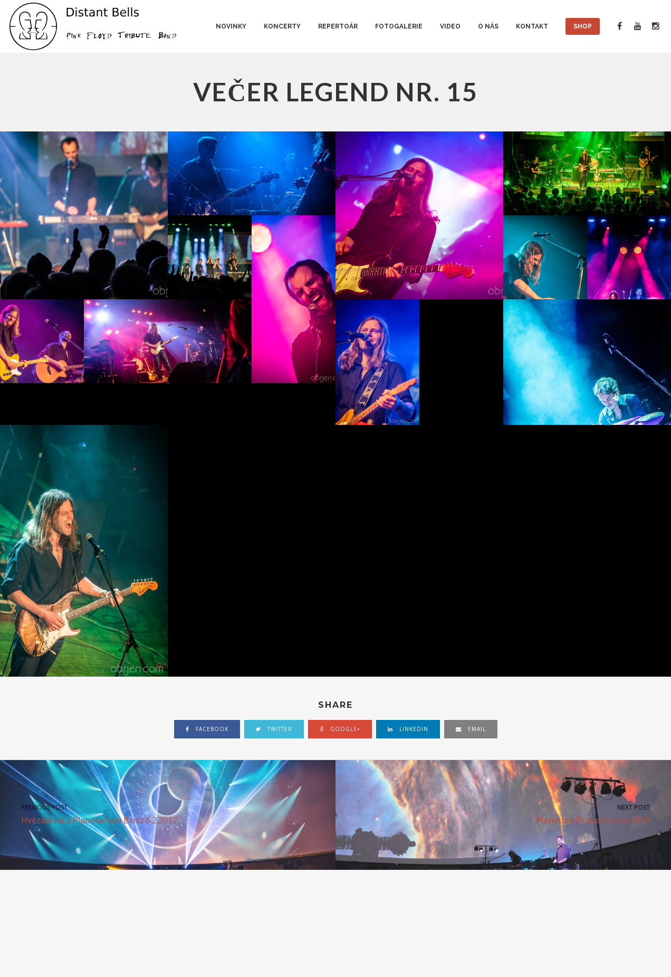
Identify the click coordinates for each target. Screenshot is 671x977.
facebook (207, 729)
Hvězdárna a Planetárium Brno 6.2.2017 (167, 814)
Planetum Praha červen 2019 (503, 814)
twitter (274, 729)
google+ (340, 729)
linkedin (408, 729)
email (471, 729)
